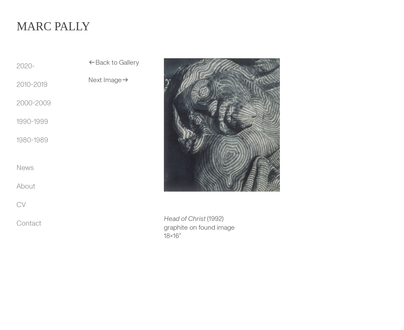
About (26, 186)
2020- (26, 66)
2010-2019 (32, 85)
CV (21, 205)
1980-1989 (32, 140)
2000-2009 (34, 103)
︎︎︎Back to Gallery (113, 62)
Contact (29, 223)
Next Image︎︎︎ (108, 80)
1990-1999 (32, 122)
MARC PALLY (53, 26)
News (25, 168)
